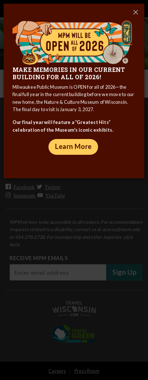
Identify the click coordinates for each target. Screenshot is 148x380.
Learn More (73, 146)
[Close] (135, 12)
